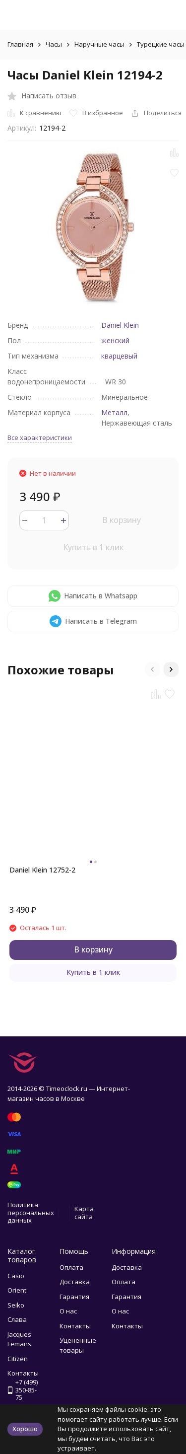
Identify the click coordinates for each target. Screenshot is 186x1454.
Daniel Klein (120, 325)
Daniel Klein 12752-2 (42, 869)
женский (115, 340)
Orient (16, 1290)
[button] (152, 669)
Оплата (71, 1267)
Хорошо (25, 1428)
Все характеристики (39, 437)
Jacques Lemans (19, 1339)
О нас (68, 1311)
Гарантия (74, 1296)
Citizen (17, 1358)
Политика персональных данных (30, 1212)
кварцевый (119, 356)
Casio (15, 1275)
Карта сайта (84, 1212)
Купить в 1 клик (93, 547)
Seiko (15, 1305)
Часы (54, 44)
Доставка (75, 1281)
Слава (17, 1319)
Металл (114, 412)
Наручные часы (99, 44)
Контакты (75, 1325)
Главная (20, 44)
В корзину (121, 519)
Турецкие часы (161, 44)
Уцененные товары (78, 1345)
